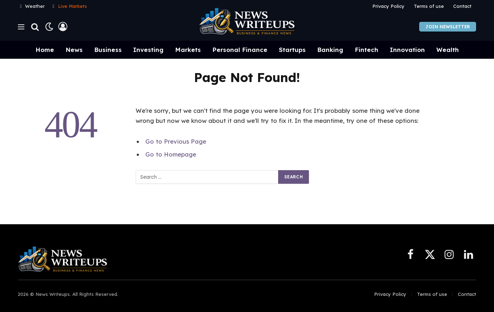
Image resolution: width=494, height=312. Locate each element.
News (74, 49)
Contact (462, 6)
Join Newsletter (447, 26)
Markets (188, 49)
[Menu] (21, 27)
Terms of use (429, 6)
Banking (330, 49)
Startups (292, 49)
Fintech (366, 49)
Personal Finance (239, 49)
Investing (148, 49)
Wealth (447, 49)
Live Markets (72, 6)
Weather (35, 6)
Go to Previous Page (175, 141)
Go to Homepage (170, 154)
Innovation (407, 49)
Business (108, 49)
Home (44, 49)
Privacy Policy (388, 6)
